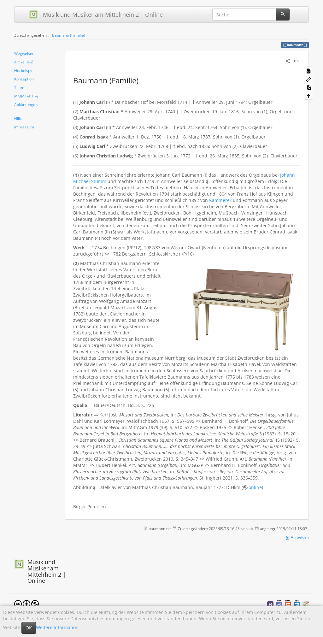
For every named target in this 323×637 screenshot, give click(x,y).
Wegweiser (24, 53)
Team (19, 87)
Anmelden (297, 537)
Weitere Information (57, 627)
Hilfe (18, 118)
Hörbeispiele (25, 70)
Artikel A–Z (23, 61)
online (255, 487)
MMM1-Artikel (26, 95)
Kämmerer (220, 200)
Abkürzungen (26, 104)
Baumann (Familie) (68, 35)
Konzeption (24, 78)
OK (29, 628)
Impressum (24, 126)
